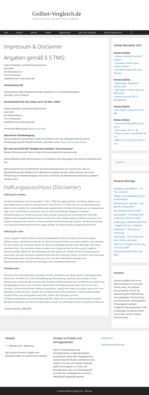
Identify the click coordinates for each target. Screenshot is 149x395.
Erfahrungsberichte (113, 32)
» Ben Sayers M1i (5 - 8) (126, 130)
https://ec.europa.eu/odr (73, 142)
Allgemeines (64, 32)
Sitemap (88, 391)
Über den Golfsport (87, 32)
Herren (19, 32)
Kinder (48, 32)
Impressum (107, 337)
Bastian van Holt (36, 128)
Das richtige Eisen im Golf (127, 210)
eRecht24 (26, 308)
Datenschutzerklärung (112, 344)
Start (6, 32)
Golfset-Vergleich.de (56, 13)
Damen (34, 32)
